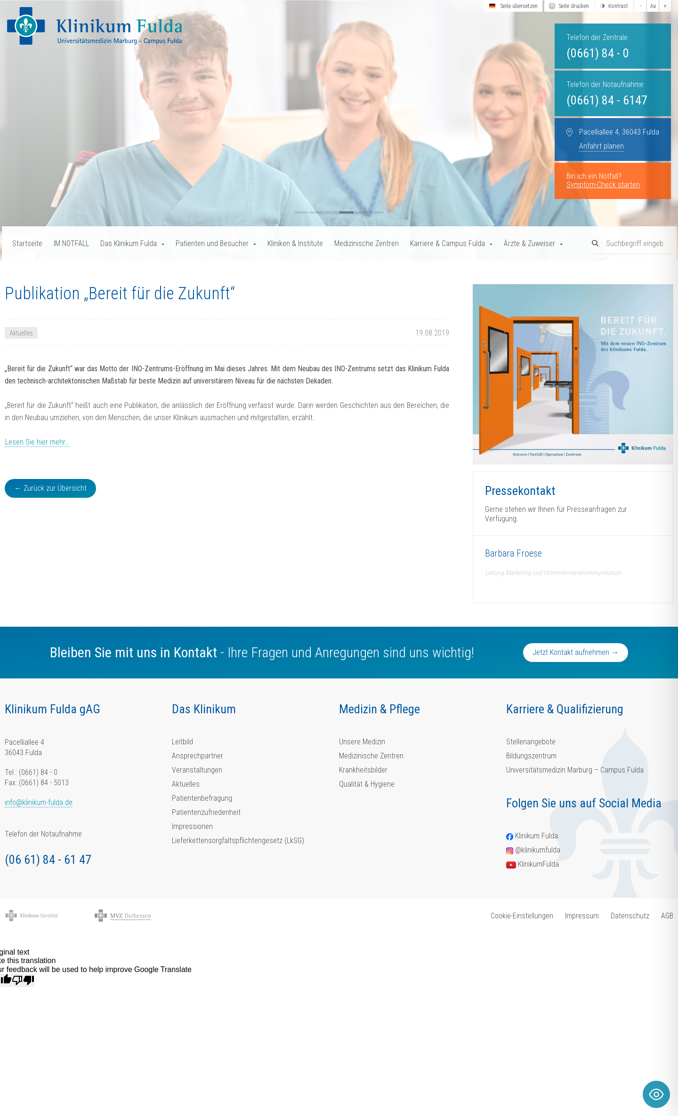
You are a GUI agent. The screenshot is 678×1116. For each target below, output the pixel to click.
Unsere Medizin (362, 741)
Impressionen (192, 826)
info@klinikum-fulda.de (39, 802)
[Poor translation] (23, 980)
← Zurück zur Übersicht (50, 488)
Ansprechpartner (197, 755)
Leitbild (182, 741)
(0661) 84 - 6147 (606, 100)
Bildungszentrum (531, 755)
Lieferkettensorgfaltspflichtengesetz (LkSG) (238, 840)
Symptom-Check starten (603, 184)
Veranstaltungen (197, 769)
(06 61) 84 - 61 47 (48, 859)
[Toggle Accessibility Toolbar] (656, 1094)
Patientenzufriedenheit (206, 812)
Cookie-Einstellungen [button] (522, 915)
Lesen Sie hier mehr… (37, 442)
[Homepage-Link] (94, 26)
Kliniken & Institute (295, 243)
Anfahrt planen (601, 146)
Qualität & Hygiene (367, 784)
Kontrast (618, 6)
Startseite (27, 243)
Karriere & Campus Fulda (447, 243)
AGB (667, 915)
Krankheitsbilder (363, 769)
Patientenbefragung (202, 798)
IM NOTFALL (71, 243)
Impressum (582, 915)
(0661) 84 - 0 (597, 53)
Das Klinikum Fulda (128, 243)
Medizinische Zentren (366, 243)
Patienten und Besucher (212, 243)
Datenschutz (630, 915)
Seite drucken (574, 6)
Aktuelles (186, 784)
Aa (653, 6)
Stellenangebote (531, 741)
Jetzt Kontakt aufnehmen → (576, 652)
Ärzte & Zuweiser (529, 243)
